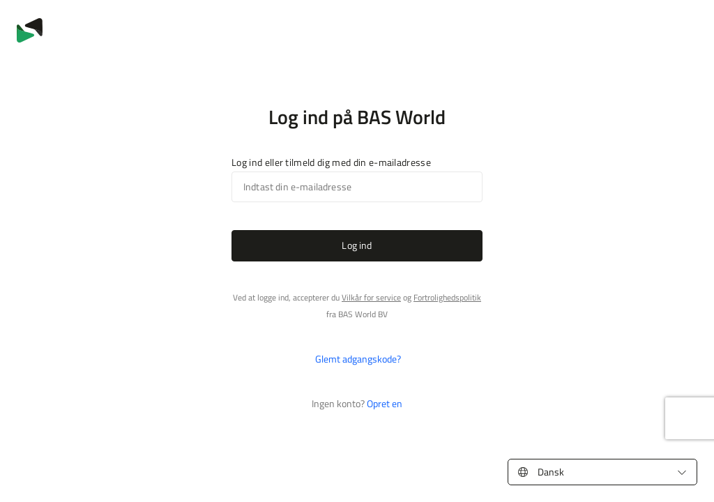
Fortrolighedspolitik (447, 297)
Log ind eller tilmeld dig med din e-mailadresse (331, 162)
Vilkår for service (371, 297)
